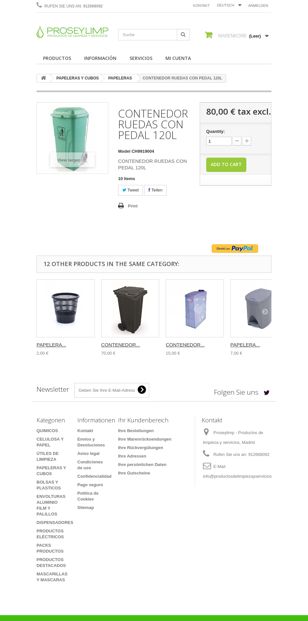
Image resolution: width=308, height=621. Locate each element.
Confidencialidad (94, 476)
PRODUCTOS (57, 58)
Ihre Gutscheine (134, 473)
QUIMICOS (47, 430)
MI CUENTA (178, 58)
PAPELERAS (120, 78)
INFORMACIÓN (100, 58)
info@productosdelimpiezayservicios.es (240, 476)
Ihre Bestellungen (136, 430)
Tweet (130, 190)
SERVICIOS (141, 58)
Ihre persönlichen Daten (142, 464)
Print (133, 206)
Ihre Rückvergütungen (140, 447)
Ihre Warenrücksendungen (145, 439)
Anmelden (258, 5)
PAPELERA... (51, 344)
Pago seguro (90, 484)
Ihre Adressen (132, 456)
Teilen (155, 190)
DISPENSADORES (55, 522)
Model (124, 151)
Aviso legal (88, 453)
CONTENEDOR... (120, 344)
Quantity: (215, 131)
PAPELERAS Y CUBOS (77, 78)
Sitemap (85, 507)
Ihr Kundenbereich (143, 420)
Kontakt (201, 5)
